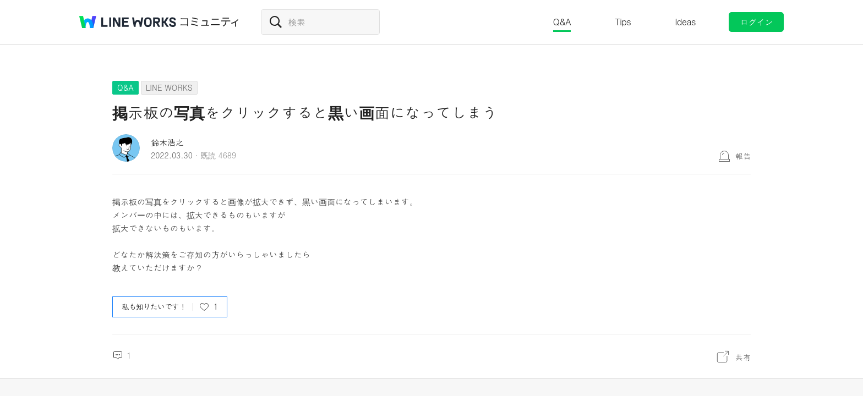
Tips (623, 21)
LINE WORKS (169, 87)
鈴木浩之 (167, 142)
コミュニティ (210, 22)
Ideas (685, 21)
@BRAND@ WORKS (127, 22)
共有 (743, 356)
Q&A (562, 21)
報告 (743, 155)
